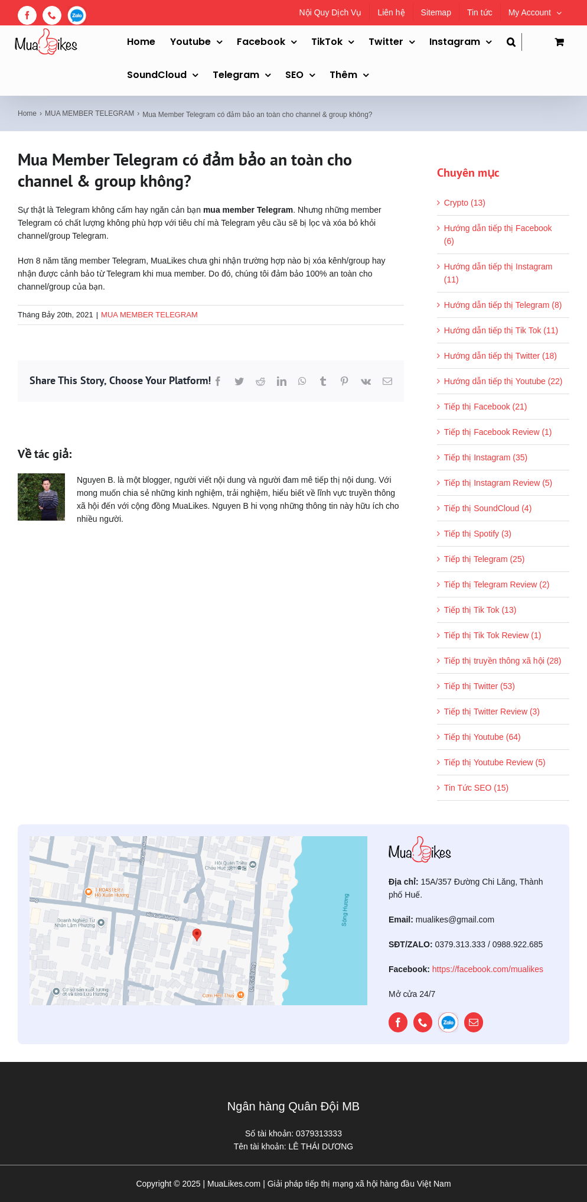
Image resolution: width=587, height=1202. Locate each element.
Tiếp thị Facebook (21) (485, 406)
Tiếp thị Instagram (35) (485, 457)
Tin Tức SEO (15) (476, 787)
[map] (198, 840)
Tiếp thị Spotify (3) (477, 533)
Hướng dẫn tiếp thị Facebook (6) (498, 234)
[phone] (422, 1022)
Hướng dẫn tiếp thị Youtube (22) (503, 381)
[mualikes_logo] (420, 840)
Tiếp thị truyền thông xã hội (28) (503, 660)
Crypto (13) (464, 202)
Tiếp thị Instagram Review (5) (498, 483)
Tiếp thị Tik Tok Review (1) (493, 635)
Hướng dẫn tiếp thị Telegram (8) (503, 305)
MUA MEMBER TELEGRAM (149, 314)
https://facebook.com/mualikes (487, 969)
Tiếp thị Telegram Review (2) (497, 584)
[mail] (473, 1022)
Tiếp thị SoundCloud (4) (487, 508)
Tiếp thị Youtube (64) (482, 737)
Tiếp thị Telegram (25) (484, 559)
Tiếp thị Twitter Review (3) (492, 711)
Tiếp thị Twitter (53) (479, 686)
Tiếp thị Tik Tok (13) (480, 610)
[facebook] (398, 1022)
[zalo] (448, 1022)
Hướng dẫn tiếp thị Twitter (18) (500, 355)
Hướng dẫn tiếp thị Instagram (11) (498, 273)
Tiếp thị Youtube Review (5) (495, 762)
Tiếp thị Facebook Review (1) (498, 432)
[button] (514, 42)
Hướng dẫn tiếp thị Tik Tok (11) (501, 330)
